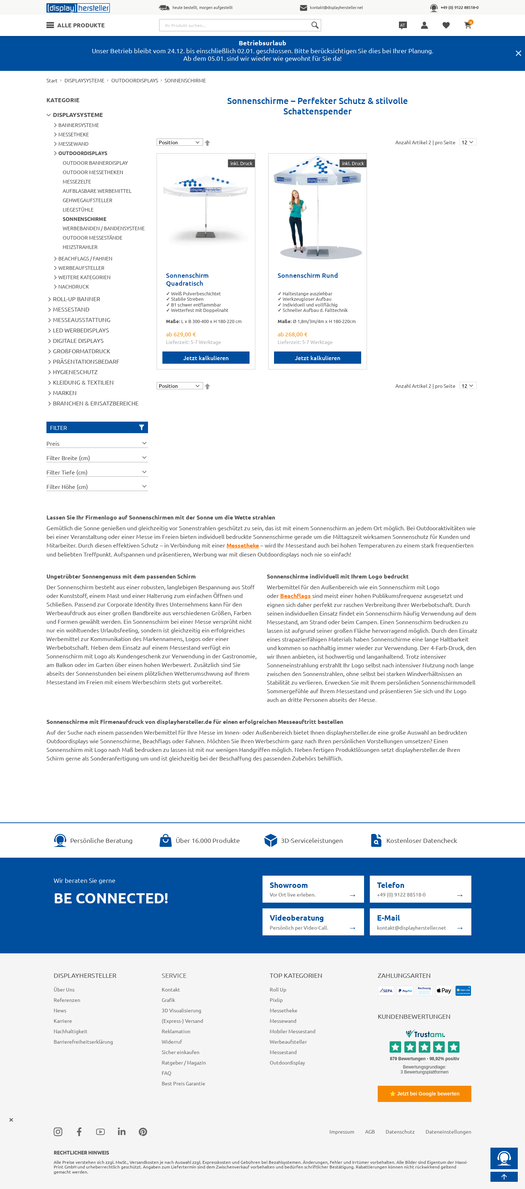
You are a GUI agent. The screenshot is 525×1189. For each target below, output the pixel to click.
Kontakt (171, 989)
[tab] (97, 443)
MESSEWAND (73, 143)
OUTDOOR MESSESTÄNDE (92, 237)
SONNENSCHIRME (84, 218)
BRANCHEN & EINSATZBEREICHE (96, 403)
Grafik (168, 1000)
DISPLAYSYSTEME (84, 80)
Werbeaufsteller (288, 1041)
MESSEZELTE (77, 181)
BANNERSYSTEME (78, 125)
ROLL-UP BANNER (76, 298)
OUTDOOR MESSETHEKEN (93, 172)
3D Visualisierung (181, 1010)
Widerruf (172, 1041)
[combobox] (240, 25)
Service (174, 975)
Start (52, 80)
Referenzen (67, 1000)
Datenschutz (400, 1131)
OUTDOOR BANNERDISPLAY (95, 162)
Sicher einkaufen (180, 1052)
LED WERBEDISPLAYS (81, 329)
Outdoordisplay (287, 1062)
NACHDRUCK (73, 286)
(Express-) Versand (182, 1020)
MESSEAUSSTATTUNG (82, 319)
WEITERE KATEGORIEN (84, 277)
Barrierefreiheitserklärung (83, 1041)
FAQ (166, 1073)
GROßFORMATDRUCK (81, 350)
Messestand (283, 1052)
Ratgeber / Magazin (184, 1062)
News (60, 1010)
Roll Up (278, 989)
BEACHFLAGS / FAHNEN (85, 258)
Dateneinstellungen (448, 1131)
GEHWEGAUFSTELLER (87, 200)
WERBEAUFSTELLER (81, 267)
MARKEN (65, 392)
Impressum (341, 1131)
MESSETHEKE (73, 134)
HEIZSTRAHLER (80, 247)
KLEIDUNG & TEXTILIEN (83, 382)
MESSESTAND (71, 309)
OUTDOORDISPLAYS (134, 80)
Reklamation (176, 1031)
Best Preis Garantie (183, 1083)
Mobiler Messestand (292, 1031)
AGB (370, 1131)
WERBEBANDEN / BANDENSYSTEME (104, 228)
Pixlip (276, 1000)
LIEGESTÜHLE (78, 209)
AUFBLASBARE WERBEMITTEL (97, 190)
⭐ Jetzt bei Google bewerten (424, 1094)
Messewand (283, 1020)
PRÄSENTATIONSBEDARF (86, 361)
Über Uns (64, 989)
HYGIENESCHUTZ (75, 371)
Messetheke (283, 1010)
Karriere (63, 1020)
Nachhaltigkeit (71, 1031)
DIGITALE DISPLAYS (78, 340)
